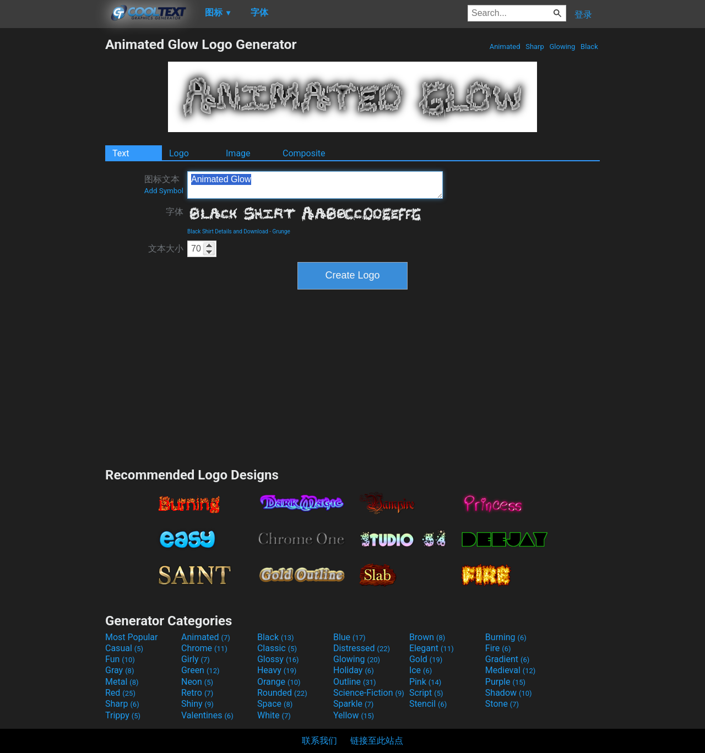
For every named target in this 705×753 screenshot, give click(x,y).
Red (120, 692)
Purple (505, 681)
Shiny (197, 704)
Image (238, 153)
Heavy (276, 670)
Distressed (361, 648)
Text (120, 153)
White (274, 715)
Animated (504, 46)
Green (200, 670)
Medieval (510, 670)
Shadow (508, 692)
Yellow (353, 715)
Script (426, 692)
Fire (498, 648)
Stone (502, 704)
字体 (174, 211)
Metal (122, 681)
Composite (304, 153)
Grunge (281, 231)
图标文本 (163, 184)
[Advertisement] (52, 201)
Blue (349, 637)
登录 (583, 14)
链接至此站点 (376, 740)
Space (274, 704)
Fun (120, 659)
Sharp (535, 46)
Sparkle (353, 704)
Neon (197, 681)
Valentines (207, 715)
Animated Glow (315, 185)
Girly (195, 659)
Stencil (428, 704)
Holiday (353, 670)
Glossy (278, 659)
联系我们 (319, 740)
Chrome (204, 648)
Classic (277, 648)
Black (589, 46)
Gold (426, 659)
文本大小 (165, 248)
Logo (179, 153)
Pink (425, 681)
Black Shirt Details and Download (227, 231)
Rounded (282, 692)
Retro (197, 692)
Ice (420, 670)
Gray (119, 670)
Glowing (562, 46)
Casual (124, 648)
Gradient (507, 659)
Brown (427, 637)
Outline (354, 681)
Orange (279, 681)
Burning (506, 637)
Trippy (122, 715)
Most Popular (131, 637)
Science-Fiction (368, 692)
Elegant (431, 648)
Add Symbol (163, 191)
